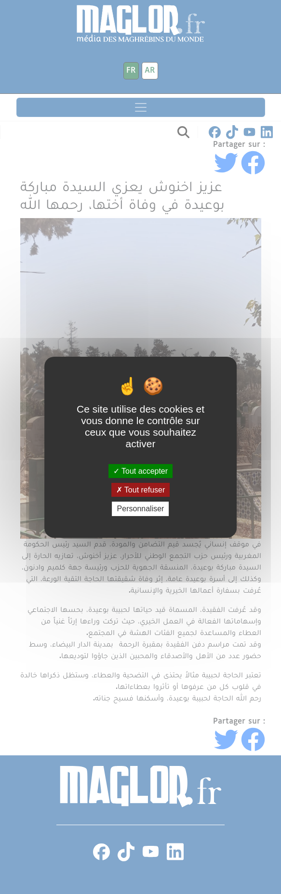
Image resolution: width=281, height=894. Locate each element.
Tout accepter (140, 471)
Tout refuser (140, 490)
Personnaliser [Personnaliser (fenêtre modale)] (140, 509)
